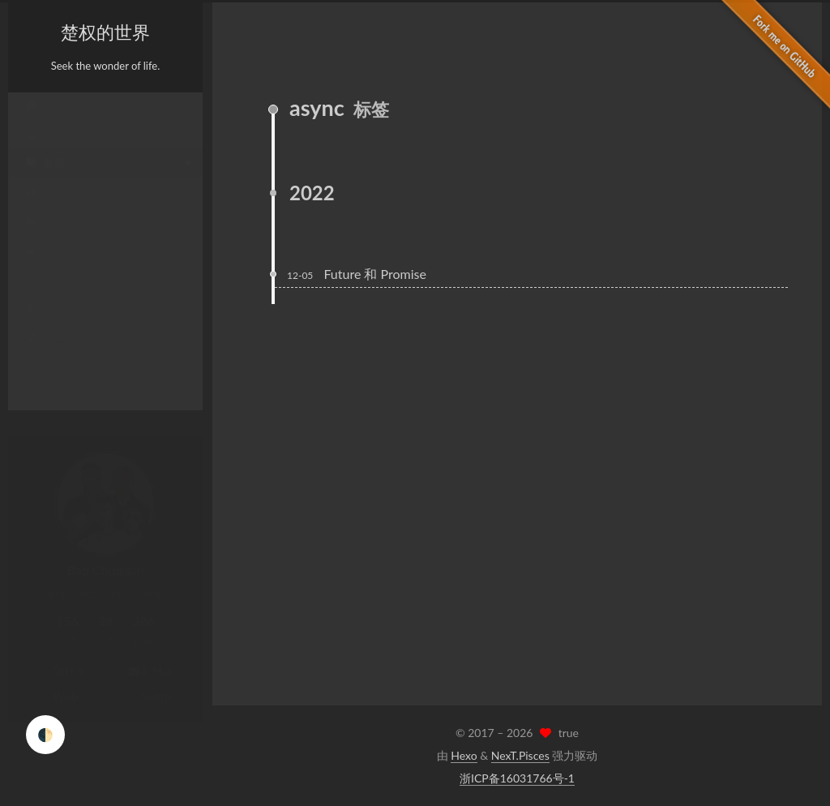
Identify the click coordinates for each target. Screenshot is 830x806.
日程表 (49, 265)
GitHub (60, 655)
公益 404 (55, 353)
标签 (44, 178)
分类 (44, 207)
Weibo (60, 680)
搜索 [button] (44, 382)
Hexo (464, 755)
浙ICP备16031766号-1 (517, 778)
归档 (44, 236)
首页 (44, 120)
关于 (44, 149)
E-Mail (149, 655)
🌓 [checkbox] (45, 734)
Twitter (150, 680)
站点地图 (55, 324)
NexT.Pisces (520, 755)
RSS (43, 295)
